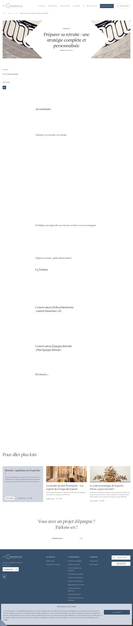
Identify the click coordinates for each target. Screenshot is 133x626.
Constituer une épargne (75, 561)
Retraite (16, 13)
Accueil (4, 13)
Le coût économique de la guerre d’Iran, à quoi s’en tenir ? (107, 488)
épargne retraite (50, 240)
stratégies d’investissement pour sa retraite (57, 83)
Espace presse (50, 561)
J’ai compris (117, 612)
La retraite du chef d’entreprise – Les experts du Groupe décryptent (64, 488)
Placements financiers (74, 594)
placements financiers (73, 381)
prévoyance (61, 240)
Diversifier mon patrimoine (75, 577)
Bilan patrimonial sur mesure (76, 584)
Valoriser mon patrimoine (75, 581)
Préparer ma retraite (74, 564)
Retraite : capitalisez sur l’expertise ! (22, 473)
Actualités (10, 13)
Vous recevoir (93, 561)
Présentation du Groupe (53, 564)
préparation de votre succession (67, 209)
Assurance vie (40, 240)
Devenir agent (94, 564)
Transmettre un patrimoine (75, 574)
